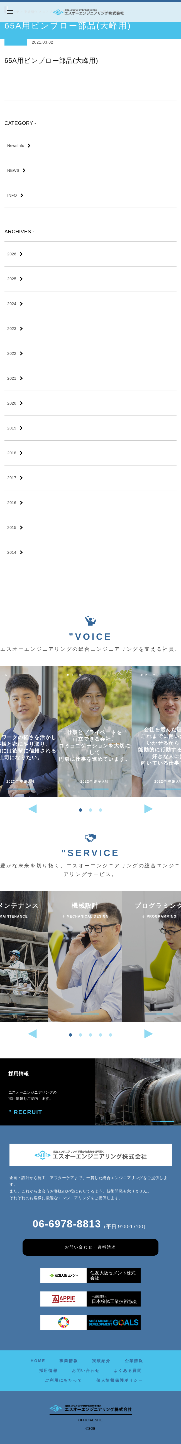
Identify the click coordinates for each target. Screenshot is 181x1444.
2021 (11, 378)
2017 (11, 478)
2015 (11, 527)
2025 (11, 279)
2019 (11, 428)
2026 (11, 254)
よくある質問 (128, 1370)
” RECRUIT (23, 1112)
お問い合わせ (86, 1370)
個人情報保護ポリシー (119, 1380)
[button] (80, 810)
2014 (11, 552)
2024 (11, 303)
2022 (11, 353)
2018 (11, 453)
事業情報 (68, 1360)
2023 (11, 328)
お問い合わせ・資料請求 (90, 1247)
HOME (38, 1360)
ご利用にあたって (63, 1380)
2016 (11, 502)
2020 (11, 403)
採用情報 (48, 1370)
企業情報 (134, 1360)
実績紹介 (101, 1360)
